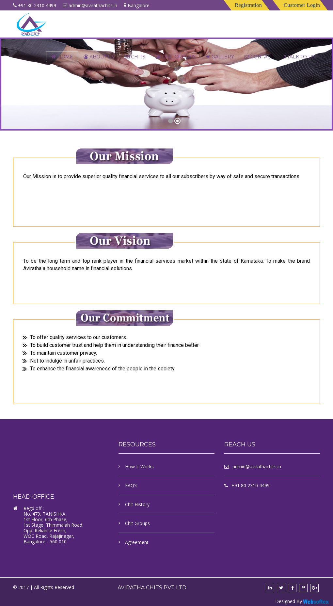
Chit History (137, 504)
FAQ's (131, 485)
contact (259, 57)
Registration (248, 5)
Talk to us (299, 57)
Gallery (220, 57)
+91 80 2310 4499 (250, 485)
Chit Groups (176, 57)
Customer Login (302, 5)
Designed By (302, 601)
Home (62, 57)
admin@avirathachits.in (93, 5)
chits (135, 57)
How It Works (139, 466)
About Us (99, 57)
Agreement (137, 542)
